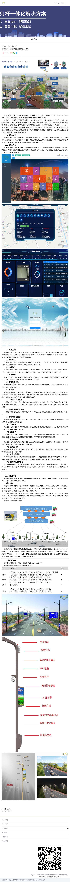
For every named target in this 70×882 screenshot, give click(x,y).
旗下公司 (60, 3)
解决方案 (5, 824)
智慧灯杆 (17, 880)
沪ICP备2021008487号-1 (54, 877)
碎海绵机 (34, 880)
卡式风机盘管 (41, 880)
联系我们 (5, 841)
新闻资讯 (5, 832)
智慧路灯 (11, 880)
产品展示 (5, 828)
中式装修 (28, 880)
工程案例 (5, 837)
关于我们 (5, 820)
